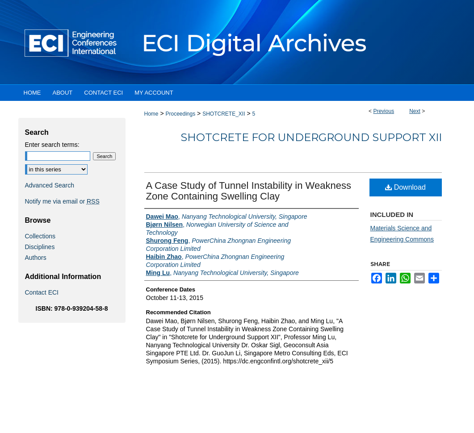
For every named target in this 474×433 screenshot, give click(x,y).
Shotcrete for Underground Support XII (311, 137)
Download (405, 187)
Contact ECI (42, 292)
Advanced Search (50, 185)
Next (414, 111)
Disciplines (40, 246)
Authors (35, 257)
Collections (40, 236)
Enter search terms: (52, 144)
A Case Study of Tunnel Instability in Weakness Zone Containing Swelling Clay (248, 191)
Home (151, 114)
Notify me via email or (62, 201)
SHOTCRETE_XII (223, 114)
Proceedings (180, 114)
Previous (383, 111)
